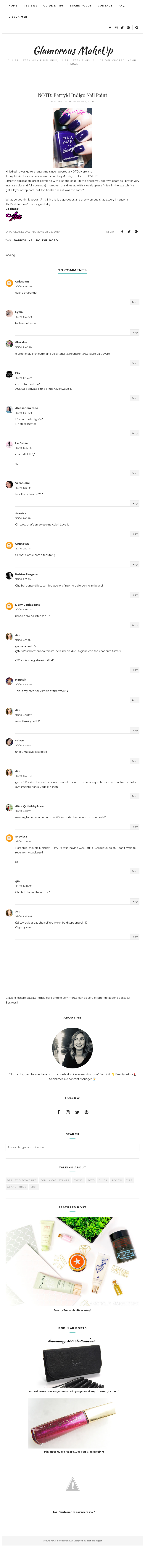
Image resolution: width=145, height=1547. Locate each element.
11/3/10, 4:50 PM (23, 716)
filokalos (21, 344)
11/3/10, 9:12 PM (23, 812)
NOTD (53, 241)
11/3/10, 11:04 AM (23, 287)
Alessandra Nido (26, 409)
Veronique (22, 484)
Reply (135, 303)
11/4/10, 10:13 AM (23, 887)
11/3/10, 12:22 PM (23, 449)
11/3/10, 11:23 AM (23, 318)
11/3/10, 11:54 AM (23, 414)
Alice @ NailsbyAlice (29, 807)
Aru (17, 636)
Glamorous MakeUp (72, 49)
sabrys (19, 742)
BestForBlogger (94, 1542)
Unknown (22, 283)
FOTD (91, 1181)
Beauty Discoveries (22, 1181)
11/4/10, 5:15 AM (23, 842)
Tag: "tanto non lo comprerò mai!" (74, 1513)
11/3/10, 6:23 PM (23, 777)
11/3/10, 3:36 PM (23, 611)
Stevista (21, 838)
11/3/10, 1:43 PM (23, 519)
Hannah (20, 681)
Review (117, 1181)
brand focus (17, 1188)
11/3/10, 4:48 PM (23, 685)
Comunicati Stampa (55, 1181)
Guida (103, 1181)
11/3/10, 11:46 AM (23, 379)
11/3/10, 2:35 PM (23, 580)
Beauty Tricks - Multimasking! (72, 1311)
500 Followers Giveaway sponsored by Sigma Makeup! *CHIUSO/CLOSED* (74, 1393)
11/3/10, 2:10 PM (23, 550)
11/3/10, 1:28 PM (23, 489)
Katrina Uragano (26, 575)
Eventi (79, 1181)
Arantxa (20, 515)
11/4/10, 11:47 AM (23, 917)
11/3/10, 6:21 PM (23, 746)
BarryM (20, 241)
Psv (17, 374)
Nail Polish (37, 241)
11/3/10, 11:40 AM (23, 348)
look (34, 1188)
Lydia (19, 313)
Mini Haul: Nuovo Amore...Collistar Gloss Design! (74, 1453)
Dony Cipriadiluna (27, 606)
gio (17, 882)
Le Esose (21, 444)
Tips (129, 1181)
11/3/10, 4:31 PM (23, 641)
